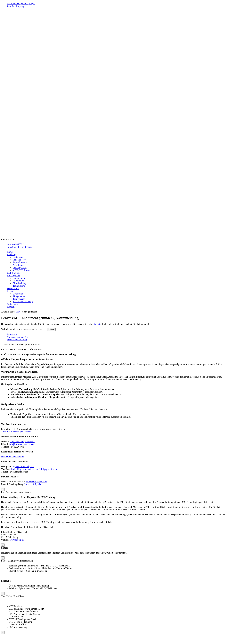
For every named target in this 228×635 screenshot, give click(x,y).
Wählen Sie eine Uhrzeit (12, 456)
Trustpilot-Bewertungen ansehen (16, 431)
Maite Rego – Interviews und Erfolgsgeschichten (34, 469)
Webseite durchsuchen (11, 329)
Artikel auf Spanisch (33, 484)
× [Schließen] (2, 489)
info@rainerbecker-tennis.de (20, 247)
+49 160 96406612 (16, 244)
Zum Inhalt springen (16, 6)
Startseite (97, 324)
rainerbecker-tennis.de (36, 481)
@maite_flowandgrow (23, 466)
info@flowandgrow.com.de (21, 444)
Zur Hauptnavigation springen (21, 3)
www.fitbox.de (17, 540)
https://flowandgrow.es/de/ (22, 441)
